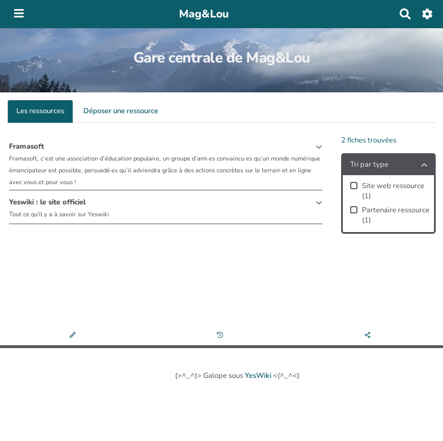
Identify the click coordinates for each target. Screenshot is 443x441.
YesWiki (258, 376)
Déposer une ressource (120, 111)
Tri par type (369, 164)
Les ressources (40, 111)
